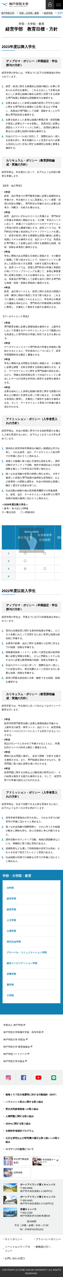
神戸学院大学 (7, 13)
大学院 (10, 995)
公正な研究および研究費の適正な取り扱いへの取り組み (33, 1140)
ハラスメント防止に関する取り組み (24, 1101)
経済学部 (11, 898)
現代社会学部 (14, 941)
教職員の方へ (43, 1246)
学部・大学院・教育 (29, 13)
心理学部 (11, 931)
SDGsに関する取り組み (18, 1123)
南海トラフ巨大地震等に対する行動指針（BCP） (32, 1094)
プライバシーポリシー (48, 1239)
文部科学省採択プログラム (20, 1130)
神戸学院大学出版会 (14, 1061)
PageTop (58, 1272)
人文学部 (11, 920)
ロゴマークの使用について (20, 1149)
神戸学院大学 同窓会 (14, 1039)
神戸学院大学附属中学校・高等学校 (22, 1032)
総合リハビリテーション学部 (22, 963)
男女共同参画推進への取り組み (22, 1109)
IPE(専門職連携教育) (16, 1160)
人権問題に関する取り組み (20, 1116)
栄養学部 (11, 974)
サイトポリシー (14, 1239)
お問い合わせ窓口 (15, 1258)
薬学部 (10, 984)
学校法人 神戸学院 (13, 1025)
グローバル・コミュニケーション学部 (27, 952)
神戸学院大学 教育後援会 (16, 1046)
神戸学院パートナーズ (15, 1054)
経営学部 (48, 13)
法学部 (10, 887)
